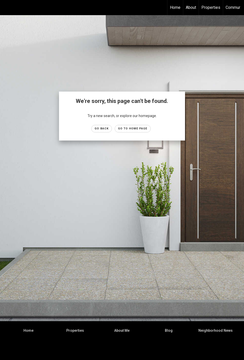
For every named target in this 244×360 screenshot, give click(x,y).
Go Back (102, 128)
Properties (210, 7)
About (191, 7)
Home (175, 7)
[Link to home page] (6, 7)
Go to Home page (132, 128)
